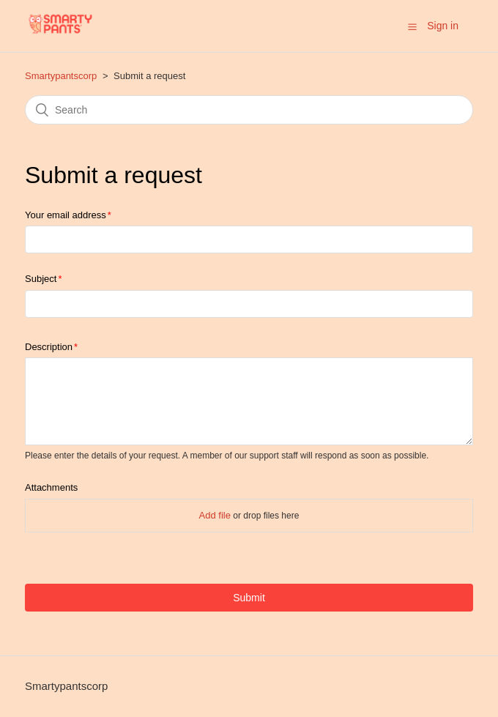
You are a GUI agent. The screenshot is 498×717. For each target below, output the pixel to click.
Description (49, 346)
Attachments (51, 487)
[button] (412, 26)
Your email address (65, 214)
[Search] (249, 110)
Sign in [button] (442, 25)
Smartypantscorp (61, 75)
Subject (40, 278)
